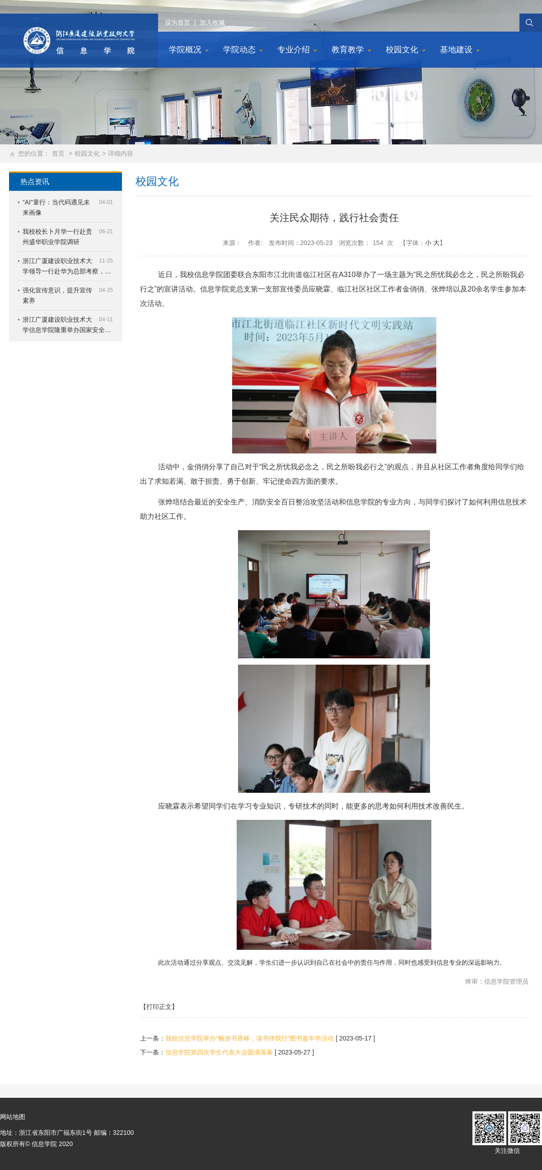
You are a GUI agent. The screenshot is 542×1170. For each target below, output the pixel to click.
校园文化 (402, 49)
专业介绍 (293, 49)
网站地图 (12, 1116)
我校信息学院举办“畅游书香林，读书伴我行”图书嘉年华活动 (249, 1038)
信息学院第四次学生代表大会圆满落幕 (219, 1052)
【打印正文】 (159, 1006)
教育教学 (348, 49)
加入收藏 (212, 22)
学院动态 (239, 49)
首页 (58, 153)
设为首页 (177, 22)
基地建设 (456, 49)
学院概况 (185, 49)
